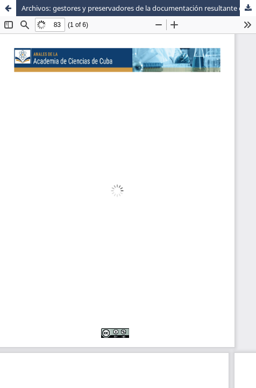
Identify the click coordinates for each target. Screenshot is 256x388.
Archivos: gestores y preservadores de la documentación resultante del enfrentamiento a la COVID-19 (139, 8)
